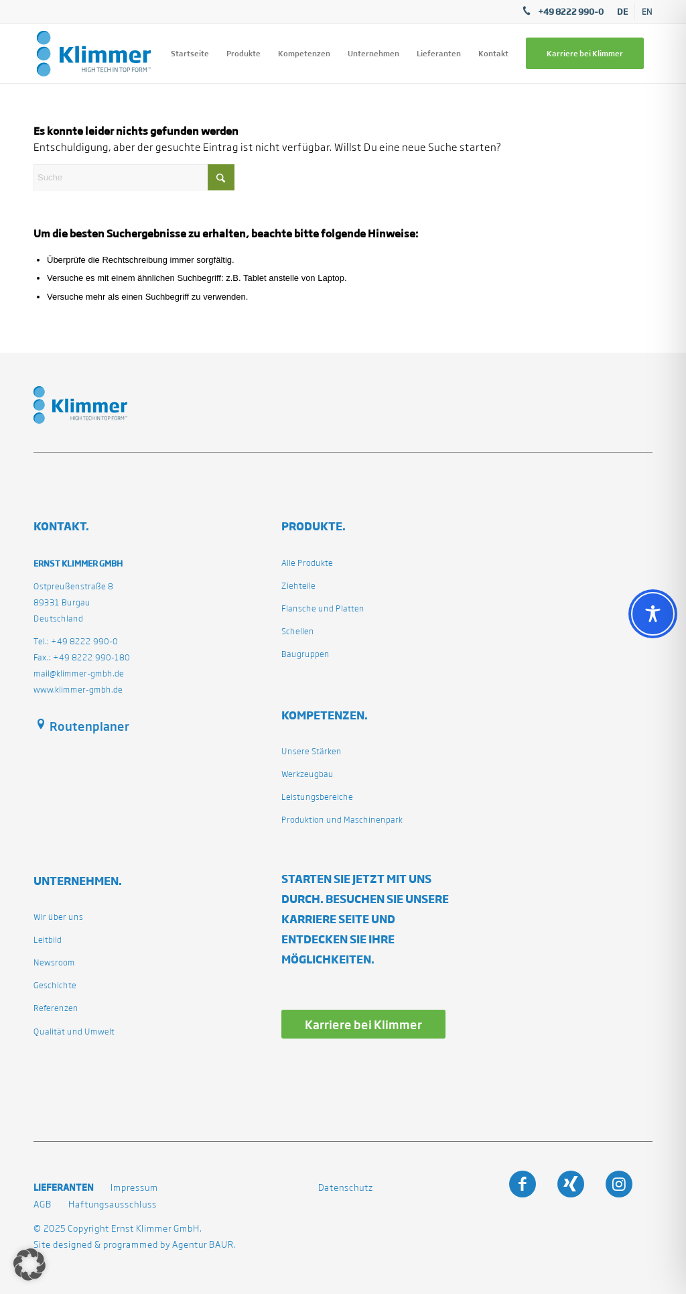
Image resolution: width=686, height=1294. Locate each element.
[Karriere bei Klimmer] (363, 1024)
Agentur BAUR (203, 1244)
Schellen (297, 631)
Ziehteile (298, 586)
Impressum (134, 1187)
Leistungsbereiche (317, 797)
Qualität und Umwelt (74, 1031)
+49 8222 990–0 (571, 11)
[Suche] (133, 177)
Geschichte (54, 985)
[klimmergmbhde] (93, 53)
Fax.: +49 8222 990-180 (81, 657)
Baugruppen (305, 654)
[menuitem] (622, 12)
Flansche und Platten (322, 608)
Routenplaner (89, 726)
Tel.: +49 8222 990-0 (75, 641)
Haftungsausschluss (112, 1204)
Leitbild (47, 940)
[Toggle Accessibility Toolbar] (653, 614)
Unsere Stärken (311, 751)
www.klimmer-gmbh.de (78, 690)
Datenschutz (345, 1187)
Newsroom (54, 962)
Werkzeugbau (307, 774)
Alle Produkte (307, 563)
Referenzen (55, 1008)
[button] (29, 1264)
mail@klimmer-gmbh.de (78, 673)
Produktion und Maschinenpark (342, 820)
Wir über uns (58, 917)
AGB (42, 1204)
